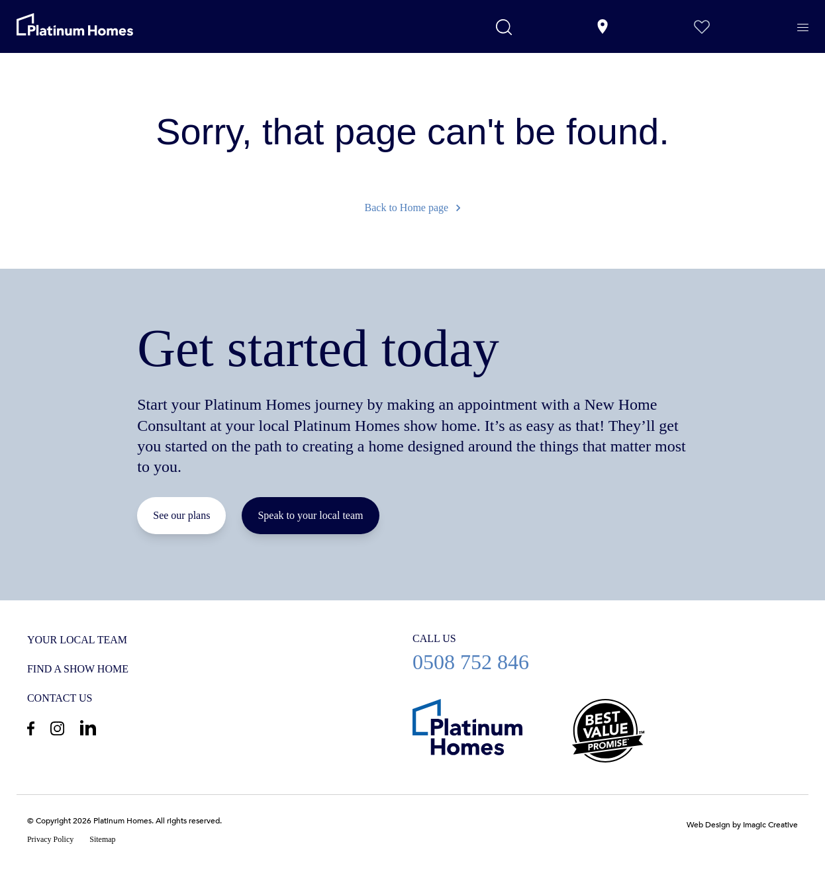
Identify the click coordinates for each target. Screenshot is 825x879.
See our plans (181, 515)
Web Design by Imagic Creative (742, 824)
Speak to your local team (310, 515)
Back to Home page (413, 207)
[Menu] (802, 28)
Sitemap (102, 839)
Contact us (59, 698)
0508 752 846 (605, 652)
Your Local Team (77, 639)
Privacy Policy (50, 839)
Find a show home (77, 668)
